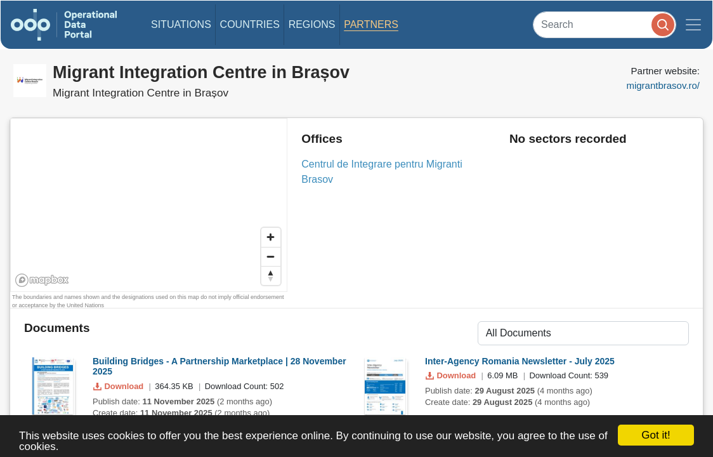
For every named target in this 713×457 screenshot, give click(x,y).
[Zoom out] (270, 256)
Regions (312, 24)
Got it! (655, 435)
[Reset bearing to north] (270, 275)
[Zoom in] (270, 237)
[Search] (604, 24)
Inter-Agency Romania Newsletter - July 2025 (520, 361)
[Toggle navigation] (693, 25)
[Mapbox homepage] (42, 280)
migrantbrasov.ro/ (663, 85)
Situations (181, 24)
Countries (250, 24)
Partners (371, 24)
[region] (149, 206)
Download (119, 386)
